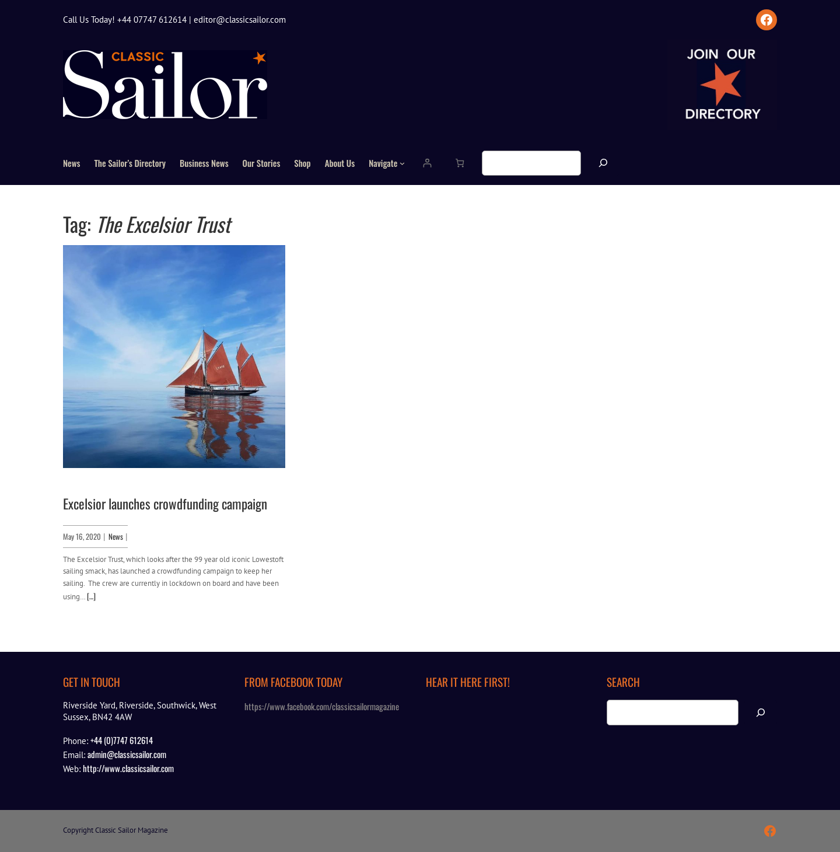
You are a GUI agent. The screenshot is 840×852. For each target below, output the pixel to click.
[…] (91, 596)
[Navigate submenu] (402, 163)
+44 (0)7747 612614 (121, 740)
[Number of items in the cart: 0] (459, 163)
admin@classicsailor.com (127, 754)
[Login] (427, 163)
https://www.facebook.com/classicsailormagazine (321, 706)
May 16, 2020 (82, 536)
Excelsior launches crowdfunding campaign (165, 504)
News (115, 536)
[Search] (603, 163)
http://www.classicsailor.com (128, 768)
